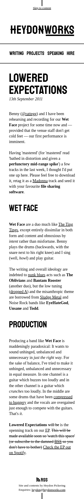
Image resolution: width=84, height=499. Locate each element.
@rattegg (29, 114)
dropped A (18, 291)
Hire (71, 53)
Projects (35, 53)
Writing (16, 53)
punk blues (36, 275)
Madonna (39, 181)
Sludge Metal (51, 297)
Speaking (55, 53)
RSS (58, 441)
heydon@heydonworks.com (48, 489)
